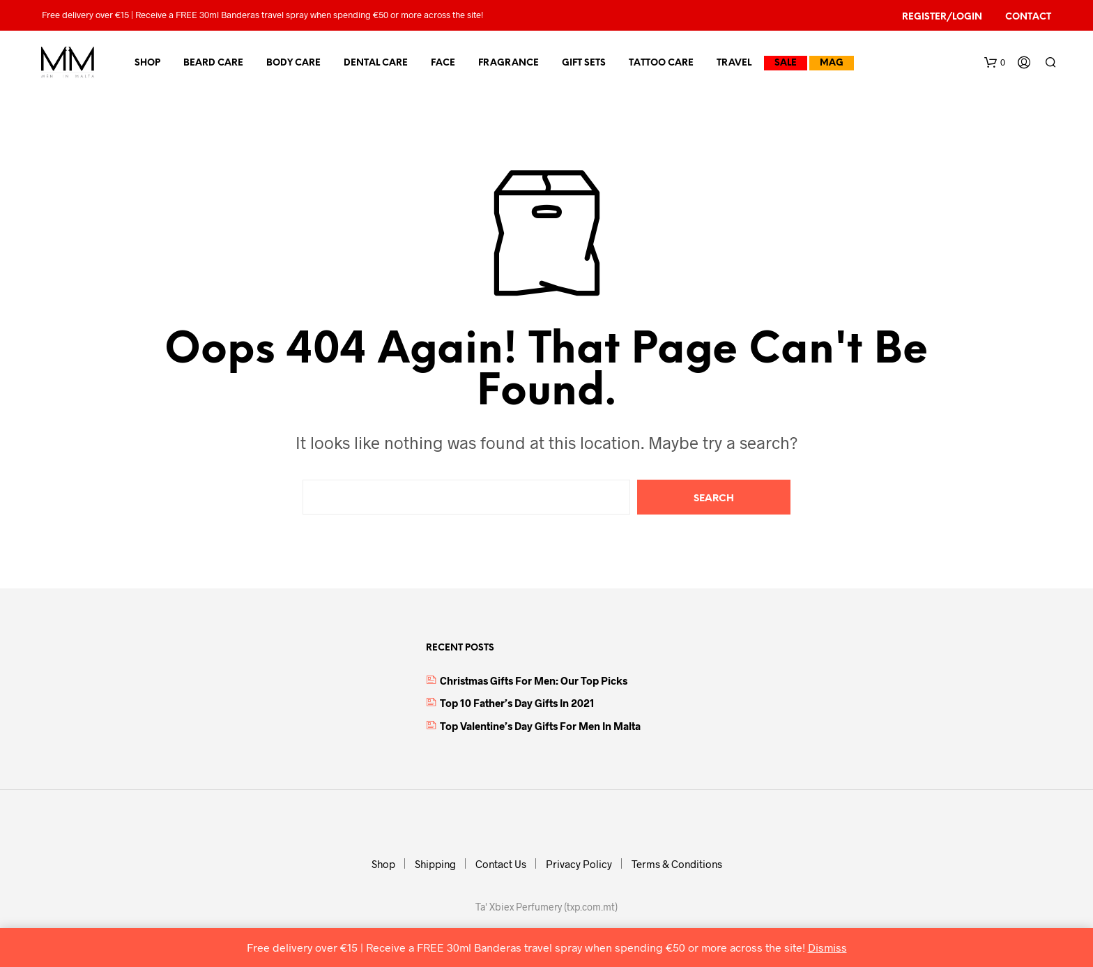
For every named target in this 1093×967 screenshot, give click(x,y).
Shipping (435, 864)
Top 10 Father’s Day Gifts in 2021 (517, 702)
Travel (734, 63)
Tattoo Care (661, 63)
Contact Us (500, 864)
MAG (831, 63)
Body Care (293, 63)
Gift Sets (584, 63)
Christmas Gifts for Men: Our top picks (533, 680)
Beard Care (213, 63)
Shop (147, 63)
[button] (994, 63)
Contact (1028, 17)
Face (443, 63)
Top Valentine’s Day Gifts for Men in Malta (540, 725)
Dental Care (376, 63)
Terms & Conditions (677, 864)
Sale (785, 63)
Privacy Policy (579, 864)
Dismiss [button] (827, 947)
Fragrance (508, 63)
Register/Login (942, 17)
